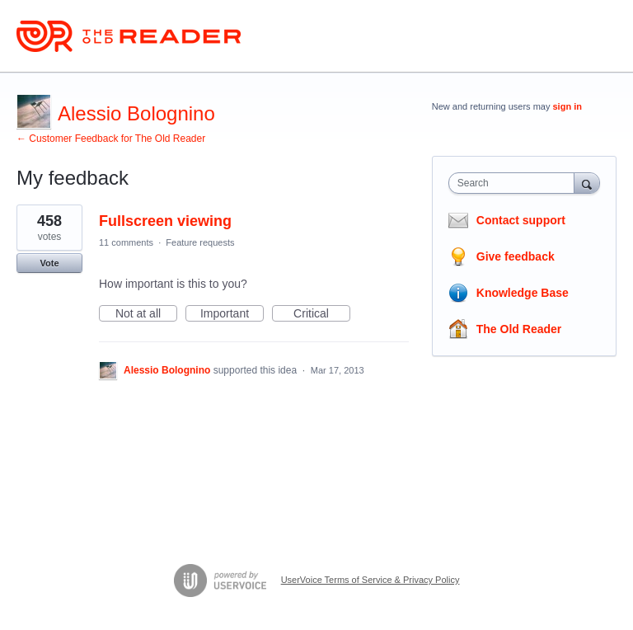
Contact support (520, 220)
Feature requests (200, 242)
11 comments (126, 242)
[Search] (587, 182)
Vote (49, 263)
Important (232, 314)
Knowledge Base (522, 292)
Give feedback (515, 256)
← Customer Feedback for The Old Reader (110, 138)
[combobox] (515, 183)
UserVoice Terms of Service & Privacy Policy (370, 580)
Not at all (146, 314)
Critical (321, 314)
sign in (567, 106)
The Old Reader (518, 329)
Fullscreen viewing (165, 221)
